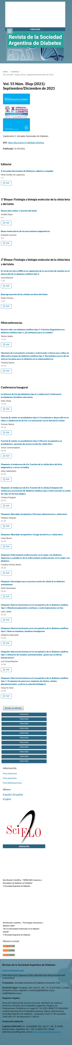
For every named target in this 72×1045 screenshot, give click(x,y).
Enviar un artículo (13, 708)
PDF (7, 183)
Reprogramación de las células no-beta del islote (24, 294)
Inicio (5, 71)
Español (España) (13, 794)
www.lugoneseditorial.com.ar (47, 1032)
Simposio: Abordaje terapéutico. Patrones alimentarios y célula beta (34, 514)
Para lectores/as (10, 773)
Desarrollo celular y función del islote (19, 210)
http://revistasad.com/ (13, 970)
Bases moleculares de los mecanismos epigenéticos (25, 231)
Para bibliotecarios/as (12, 783)
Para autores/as (10, 778)
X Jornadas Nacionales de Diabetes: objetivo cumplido (27, 171)
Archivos (15, 71)
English (7, 799)
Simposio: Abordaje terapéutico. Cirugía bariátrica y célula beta (32, 534)
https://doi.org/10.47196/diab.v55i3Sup (26, 142)
